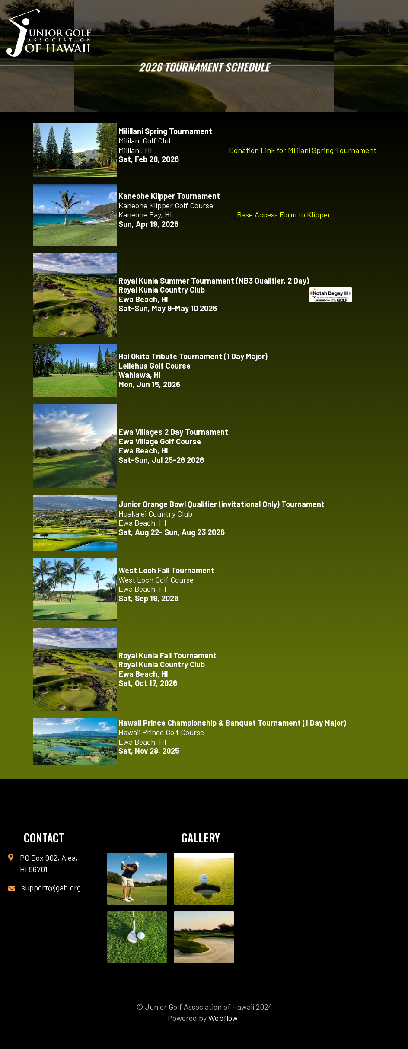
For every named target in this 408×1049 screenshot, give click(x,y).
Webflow (223, 1018)
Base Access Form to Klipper (284, 214)
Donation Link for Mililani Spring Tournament (302, 150)
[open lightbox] (137, 879)
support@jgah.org (51, 887)
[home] (48, 33)
